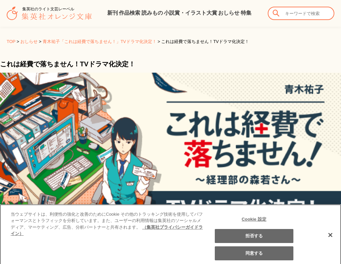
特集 (246, 13)
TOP (11, 41)
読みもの (152, 13)
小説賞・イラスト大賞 (190, 13)
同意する (254, 256)
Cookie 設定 (254, 222)
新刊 (112, 13)
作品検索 (129, 13)
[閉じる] (330, 238)
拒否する (254, 239)
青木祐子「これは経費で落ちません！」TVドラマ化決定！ (100, 41)
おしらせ (228, 13)
